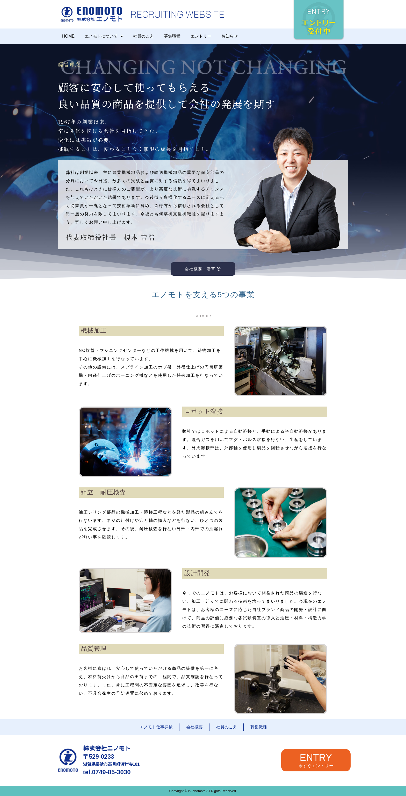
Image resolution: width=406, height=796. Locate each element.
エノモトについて (104, 36)
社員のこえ (143, 36)
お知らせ (229, 36)
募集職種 (172, 36)
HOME (68, 36)
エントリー (201, 36)
